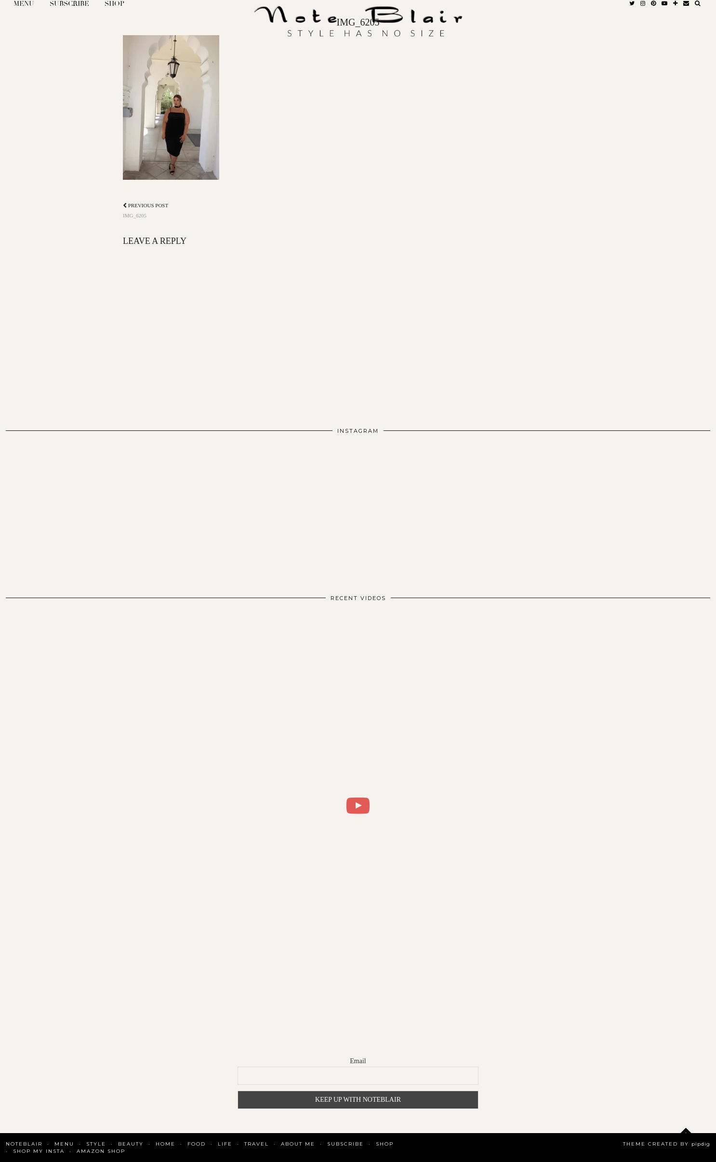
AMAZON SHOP (101, 1151)
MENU (64, 1144)
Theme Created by (666, 1144)
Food (196, 1144)
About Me (298, 1144)
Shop (385, 1144)
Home (165, 1144)
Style (96, 1144)
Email (358, 1061)
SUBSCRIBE (345, 1144)
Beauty (131, 1144)
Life (225, 1144)
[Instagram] (76, 510)
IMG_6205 (145, 210)
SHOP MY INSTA (39, 1151)
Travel (256, 1144)
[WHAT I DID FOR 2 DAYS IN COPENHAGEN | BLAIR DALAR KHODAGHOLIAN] (358, 805)
